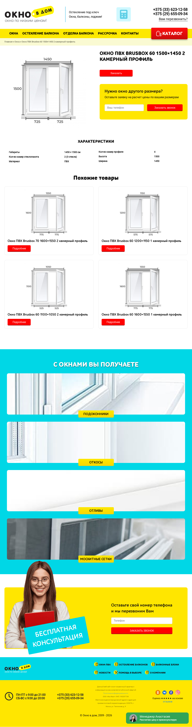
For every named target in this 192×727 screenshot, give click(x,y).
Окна (13, 33)
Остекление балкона (40, 33)
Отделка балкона (78, 33)
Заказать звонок (165, 107)
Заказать (116, 73)
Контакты (130, 33)
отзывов (167, 701)
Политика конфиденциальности (115, 693)
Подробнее (19, 248)
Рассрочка (107, 33)
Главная (8, 41)
